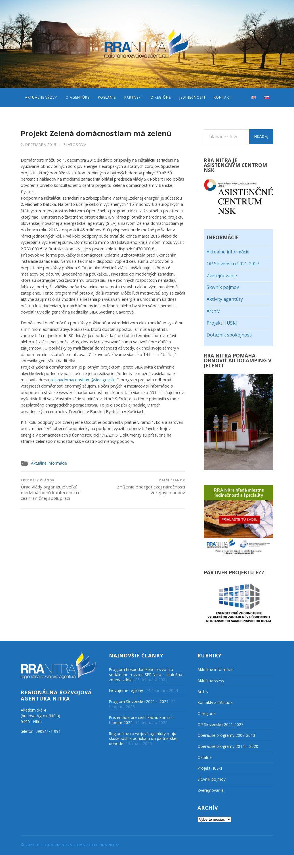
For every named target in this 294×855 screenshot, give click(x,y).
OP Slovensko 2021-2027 (233, 264)
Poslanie (107, 97)
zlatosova (75, 144)
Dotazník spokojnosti (229, 335)
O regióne (160, 97)
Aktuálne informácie (49, 463)
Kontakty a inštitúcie (215, 702)
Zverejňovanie (222, 275)
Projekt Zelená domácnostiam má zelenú (96, 133)
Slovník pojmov (223, 287)
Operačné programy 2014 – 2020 (228, 746)
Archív (213, 311)
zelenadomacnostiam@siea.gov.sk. (82, 379)
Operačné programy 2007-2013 (226, 735)
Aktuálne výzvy (41, 97)
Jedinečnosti (192, 97)
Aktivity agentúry (225, 299)
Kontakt (222, 97)
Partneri (133, 97)
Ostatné (205, 757)
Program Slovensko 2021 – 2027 (139, 701)
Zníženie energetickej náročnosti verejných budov (144, 486)
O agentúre (77, 97)
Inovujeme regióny (126, 690)
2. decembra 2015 (38, 144)
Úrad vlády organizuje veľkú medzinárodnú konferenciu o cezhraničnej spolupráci (61, 489)
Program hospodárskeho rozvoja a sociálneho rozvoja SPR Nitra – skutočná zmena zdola (145, 674)
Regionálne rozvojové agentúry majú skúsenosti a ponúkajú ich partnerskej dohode (143, 738)
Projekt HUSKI (222, 323)
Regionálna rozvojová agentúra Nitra (78, 844)
